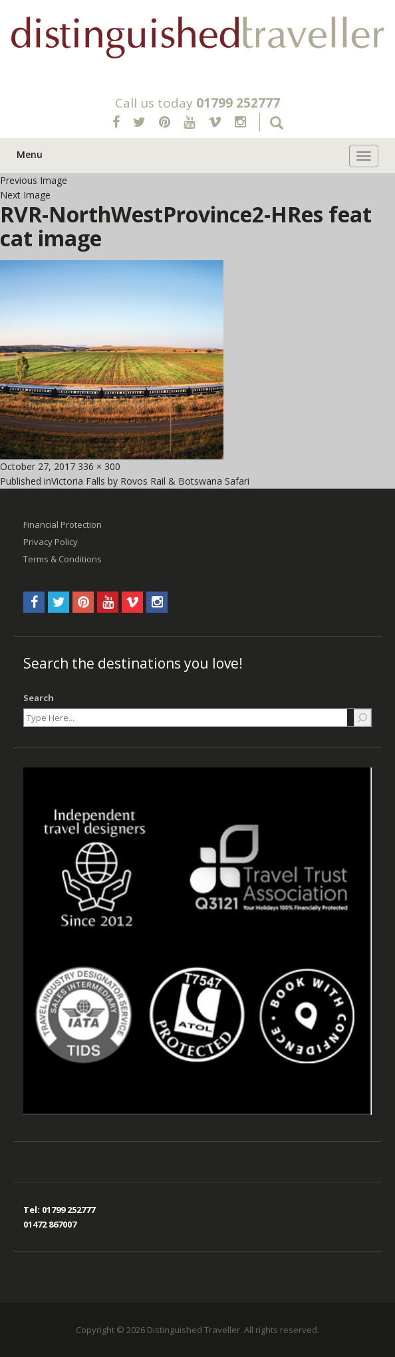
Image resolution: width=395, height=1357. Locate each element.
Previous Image (33, 180)
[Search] (362, 717)
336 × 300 (99, 466)
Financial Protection (62, 524)
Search (38, 698)
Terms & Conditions (62, 559)
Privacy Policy (50, 542)
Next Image (25, 195)
